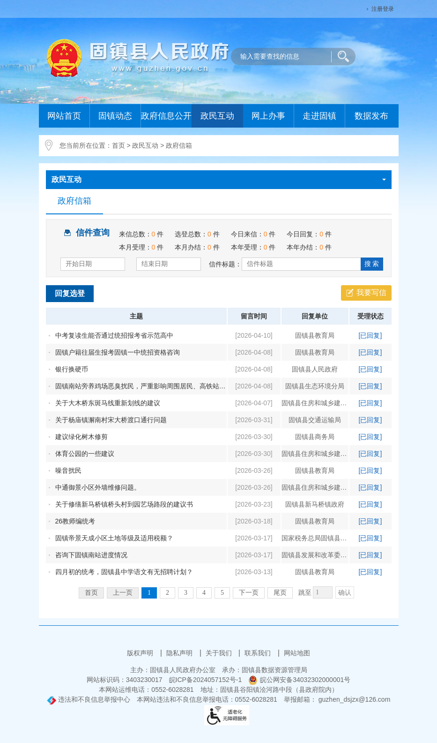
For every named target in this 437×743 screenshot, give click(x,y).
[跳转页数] (323, 592)
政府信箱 (179, 145)
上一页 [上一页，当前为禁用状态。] (123, 592)
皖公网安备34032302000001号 (299, 679)
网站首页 (64, 116)
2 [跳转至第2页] (167, 592)
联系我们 (258, 653)
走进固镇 (319, 116)
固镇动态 (115, 116)
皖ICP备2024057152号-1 (205, 679)
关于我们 (220, 653)
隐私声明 (180, 653)
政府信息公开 (166, 116)
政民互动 (217, 116)
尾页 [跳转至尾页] (280, 592)
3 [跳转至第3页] (185, 592)
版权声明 (141, 653)
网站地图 (297, 653)
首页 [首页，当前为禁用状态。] (91, 592)
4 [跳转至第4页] (204, 592)
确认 (344, 592)
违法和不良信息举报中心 (88, 699)
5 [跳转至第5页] (222, 592)
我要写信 (371, 292)
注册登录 (382, 9)
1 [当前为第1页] (149, 592)
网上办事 (268, 116)
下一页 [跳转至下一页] (249, 592)
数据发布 (371, 116)
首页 (118, 145)
